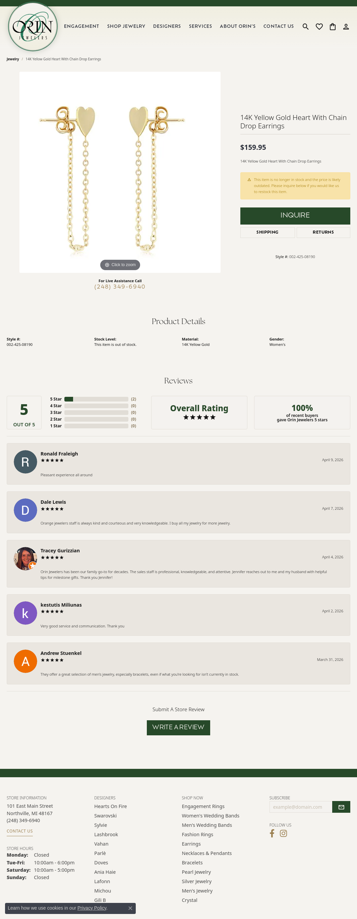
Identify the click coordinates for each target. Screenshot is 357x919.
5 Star (56, 399)
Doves (101, 862)
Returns (323, 233)
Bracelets (192, 862)
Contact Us (278, 26)
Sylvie (100, 825)
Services (200, 26)
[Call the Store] (23, 820)
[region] (120, 172)
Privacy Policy (91, 908)
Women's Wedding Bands (211, 815)
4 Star (56, 406)
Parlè (100, 853)
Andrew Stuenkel (61, 653)
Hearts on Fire (110, 806)
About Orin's (238, 26)
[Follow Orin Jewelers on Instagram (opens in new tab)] (283, 834)
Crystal (189, 900)
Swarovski (105, 815)
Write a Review (178, 728)
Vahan (101, 844)
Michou (102, 890)
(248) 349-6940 (120, 287)
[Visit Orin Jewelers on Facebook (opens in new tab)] (272, 834)
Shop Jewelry (126, 26)
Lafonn (102, 881)
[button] (306, 26)
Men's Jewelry (197, 890)
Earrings (191, 844)
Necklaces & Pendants (207, 853)
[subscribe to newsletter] (341, 807)
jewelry (13, 59)
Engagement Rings (203, 806)
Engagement (81, 26)
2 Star (56, 419)
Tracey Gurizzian (60, 550)
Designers (167, 26)
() (133, 399)
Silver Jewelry (197, 881)
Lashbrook (106, 834)
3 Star (56, 412)
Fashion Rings (198, 834)
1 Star (56, 426)
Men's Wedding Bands (207, 825)
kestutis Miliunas (61, 605)
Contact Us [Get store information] (20, 831)
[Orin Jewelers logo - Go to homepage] (32, 26)
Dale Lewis (53, 502)
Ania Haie (105, 872)
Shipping (267, 233)
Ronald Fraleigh (59, 453)
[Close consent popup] (130, 908)
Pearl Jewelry (196, 872)
